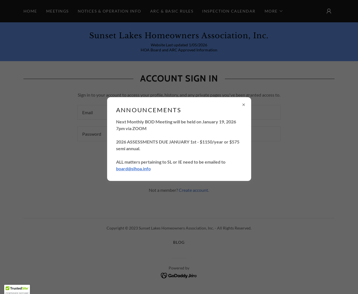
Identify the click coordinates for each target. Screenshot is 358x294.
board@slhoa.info (133, 168)
